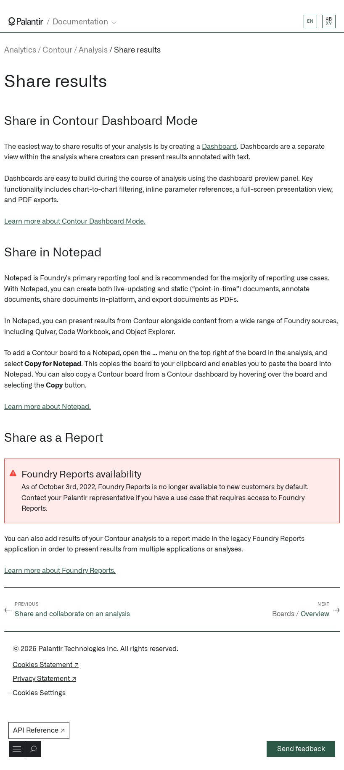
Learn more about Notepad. (47, 406)
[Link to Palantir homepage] (25, 21)
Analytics (20, 50)
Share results (137, 50)
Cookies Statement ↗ (46, 665)
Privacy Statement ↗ (44, 678)
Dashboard (219, 146)
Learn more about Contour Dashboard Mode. (75, 221)
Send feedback (301, 749)
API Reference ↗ (39, 730)
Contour (57, 50)
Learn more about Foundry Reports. (60, 570)
